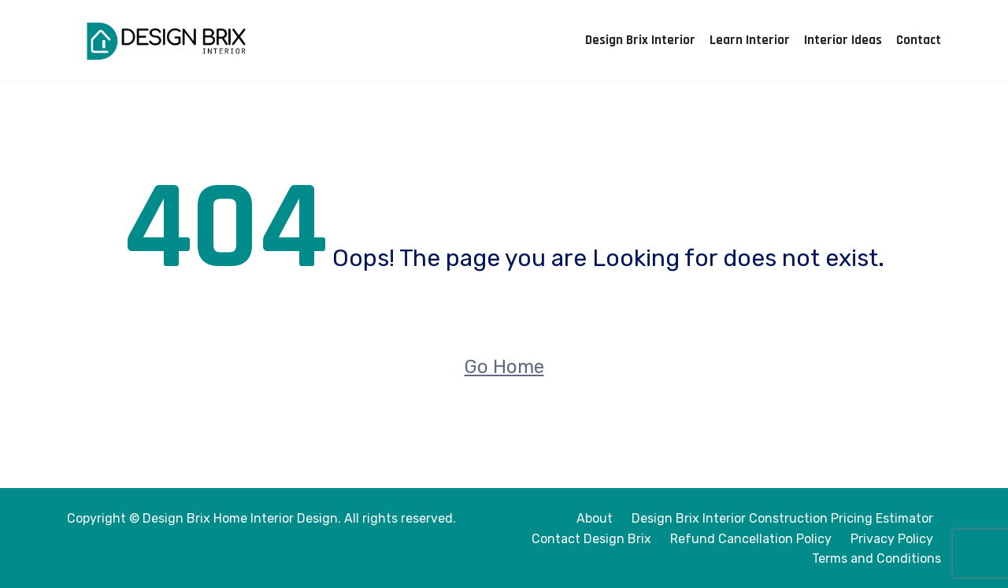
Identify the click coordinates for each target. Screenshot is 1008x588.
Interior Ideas (843, 40)
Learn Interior (750, 40)
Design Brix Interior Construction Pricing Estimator (782, 518)
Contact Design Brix (591, 538)
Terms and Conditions (876, 558)
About (594, 518)
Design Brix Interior (640, 40)
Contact (918, 40)
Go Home (504, 367)
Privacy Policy (891, 538)
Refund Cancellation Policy (751, 538)
